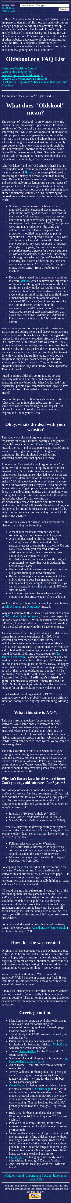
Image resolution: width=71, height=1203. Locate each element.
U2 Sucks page (41, 1088)
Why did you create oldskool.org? (22, 75)
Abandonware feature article (49, 927)
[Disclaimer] (61, 1175)
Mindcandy (34, 606)
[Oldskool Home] (13, 1175)
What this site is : (35, 712)
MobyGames (13, 606)
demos (25, 280)
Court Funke (16, 1085)
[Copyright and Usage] (38, 1175)
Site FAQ (10, 10)
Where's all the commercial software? (24, 78)
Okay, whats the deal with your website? (35, 427)
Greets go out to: (35, 1012)
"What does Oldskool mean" (22, 616)
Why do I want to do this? (17, 613)
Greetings (7, 85)
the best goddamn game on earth (38, 1059)
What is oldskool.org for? (17, 71)
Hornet (29, 172)
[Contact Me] (35, 1179)
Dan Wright (16, 1157)
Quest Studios (27, 1051)
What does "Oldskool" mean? (19, 68)
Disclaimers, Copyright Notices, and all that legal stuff (35, 82)
